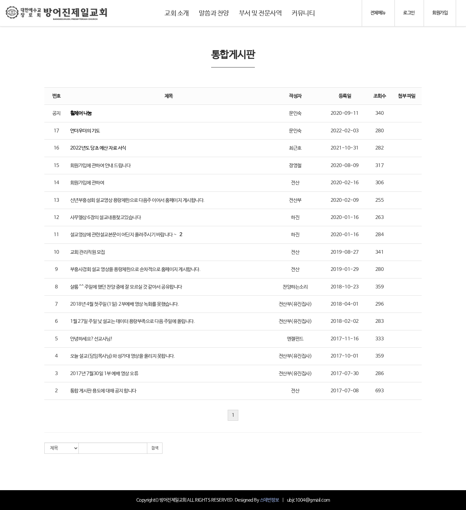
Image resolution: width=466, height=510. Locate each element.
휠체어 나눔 (81, 113)
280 (379, 131)
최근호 (295, 148)
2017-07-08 (345, 391)
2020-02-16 (345, 183)
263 (379, 217)
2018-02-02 (345, 321)
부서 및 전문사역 (260, 13)
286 (379, 373)
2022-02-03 (345, 131)
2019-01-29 (345, 269)
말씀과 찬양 (214, 13)
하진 (295, 217)
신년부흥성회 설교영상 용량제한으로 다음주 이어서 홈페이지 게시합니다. (137, 200)
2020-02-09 (345, 200)
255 (379, 200)
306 (379, 183)
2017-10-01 (345, 356)
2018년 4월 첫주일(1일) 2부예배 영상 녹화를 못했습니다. (124, 304)
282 (379, 148)
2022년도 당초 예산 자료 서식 (98, 148)
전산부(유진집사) (295, 304)
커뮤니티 (303, 13)
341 (379, 252)
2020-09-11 (345, 113)
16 (56, 148)
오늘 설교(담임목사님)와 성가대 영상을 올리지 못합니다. (122, 356)
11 (56, 234)
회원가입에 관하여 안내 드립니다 (100, 165)
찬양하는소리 (295, 287)
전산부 (295, 200)
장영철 (295, 165)
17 (56, 131)
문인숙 (295, 113)
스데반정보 (269, 500)
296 (379, 304)
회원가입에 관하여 (87, 183)
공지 (56, 113)
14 (56, 183)
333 (379, 339)
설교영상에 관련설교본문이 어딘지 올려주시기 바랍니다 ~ (123, 234)
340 (379, 113)
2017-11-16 (345, 339)
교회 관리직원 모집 (87, 252)
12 (56, 217)
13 (56, 200)
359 (379, 287)
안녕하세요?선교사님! (91, 339)
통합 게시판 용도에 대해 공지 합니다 (103, 391)
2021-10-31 (345, 148)
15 (56, 165)
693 (379, 391)
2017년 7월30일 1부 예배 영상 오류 (104, 373)
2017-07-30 (345, 373)
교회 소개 (176, 13)
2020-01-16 (345, 217)
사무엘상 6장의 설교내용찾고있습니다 (105, 217)
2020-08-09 (345, 165)
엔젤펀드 (295, 339)
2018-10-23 (345, 287)
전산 (295, 183)
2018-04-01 (345, 304)
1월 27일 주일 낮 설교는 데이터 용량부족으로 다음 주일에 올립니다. (132, 321)
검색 (154, 448)
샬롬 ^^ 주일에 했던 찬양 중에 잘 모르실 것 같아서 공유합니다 (126, 287)
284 (379, 234)
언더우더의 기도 (85, 131)
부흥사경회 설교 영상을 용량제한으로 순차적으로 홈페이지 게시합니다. (135, 269)
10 (56, 252)
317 (379, 165)
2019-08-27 (345, 252)
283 (379, 321)
